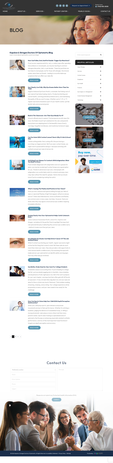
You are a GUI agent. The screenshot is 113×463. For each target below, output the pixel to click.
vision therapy (81, 67)
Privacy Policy (62, 459)
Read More (34, 82)
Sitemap (69, 459)
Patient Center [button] (61, 11)
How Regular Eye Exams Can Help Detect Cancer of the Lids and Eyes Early (48, 243)
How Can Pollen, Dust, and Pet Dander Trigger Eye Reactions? (46, 61)
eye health (80, 84)
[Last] (21, 342)
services (79, 71)
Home (5, 11)
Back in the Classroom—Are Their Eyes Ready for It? (47, 118)
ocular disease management (86, 97)
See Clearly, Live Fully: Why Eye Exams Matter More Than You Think (49, 90)
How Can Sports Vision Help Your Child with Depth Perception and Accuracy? (46, 307)
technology (80, 101)
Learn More (89, 118)
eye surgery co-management (86, 92)
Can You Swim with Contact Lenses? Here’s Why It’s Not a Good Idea (49, 140)
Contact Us (105, 11)
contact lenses (82, 75)
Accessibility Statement (52, 459)
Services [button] (40, 11)
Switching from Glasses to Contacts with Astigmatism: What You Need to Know (48, 164)
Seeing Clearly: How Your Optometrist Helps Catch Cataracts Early (46, 219)
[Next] (18, 342)
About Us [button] (22, 11)
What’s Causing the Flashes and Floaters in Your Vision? (48, 192)
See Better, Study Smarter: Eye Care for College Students (46, 271)
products (80, 88)
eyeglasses (80, 80)
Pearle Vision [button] (84, 11)
